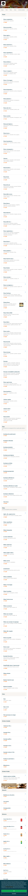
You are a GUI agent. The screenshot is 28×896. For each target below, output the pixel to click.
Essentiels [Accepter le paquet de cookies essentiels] (14, 893)
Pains (15, 9)
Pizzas (2, 9)
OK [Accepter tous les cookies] (14, 890)
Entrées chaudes (21, 9)
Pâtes (11, 9)
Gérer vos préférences (9, 886)
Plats (7, 9)
